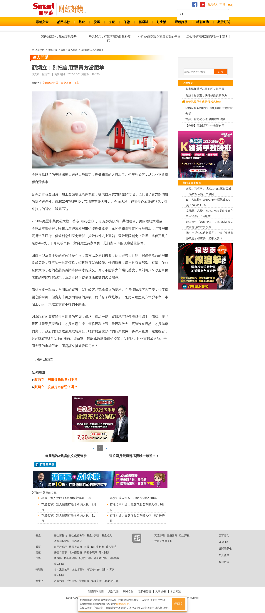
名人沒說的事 (62, 569)
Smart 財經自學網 (45, 9)
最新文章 (42, 22)
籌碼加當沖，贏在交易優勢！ (60, 36)
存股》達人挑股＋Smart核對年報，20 (66, 498)
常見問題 (175, 591)
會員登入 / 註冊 (216, 4)
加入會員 (221, 555)
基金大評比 (93, 535)
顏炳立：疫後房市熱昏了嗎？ (56, 387)
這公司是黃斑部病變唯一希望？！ (208, 36)
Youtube (220, 541)
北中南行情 (75, 552)
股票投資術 (75, 546)
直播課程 (172, 535)
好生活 (161, 22)
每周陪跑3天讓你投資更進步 (66, 456)
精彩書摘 (202, 22)
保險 (126, 22)
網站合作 (128, 591)
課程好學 (181, 22)
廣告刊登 (113, 591)
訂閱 (220, 71)
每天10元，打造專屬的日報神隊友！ (110, 38)
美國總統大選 (50, 82)
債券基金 (77, 540)
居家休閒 (59, 580)
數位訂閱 (223, 22)
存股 (86, 546)
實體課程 (159, 535)
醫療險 (58, 558)
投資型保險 (85, 558)
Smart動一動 (110, 580)
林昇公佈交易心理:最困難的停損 (159, 36)
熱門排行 (63, 22)
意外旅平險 (100, 558)
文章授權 (160, 591)
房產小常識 (90, 552)
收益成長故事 (62, 540)
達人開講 (111, 546)
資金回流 (66, 82)
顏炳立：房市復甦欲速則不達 (56, 380)
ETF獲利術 (97, 546)
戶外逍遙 (71, 580)
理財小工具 (108, 569)
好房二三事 (60, 552)
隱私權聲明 (144, 591)
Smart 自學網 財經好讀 (72, 9)
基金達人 (107, 535)
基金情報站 (60, 535)
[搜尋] (202, 14)
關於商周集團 (96, 591)
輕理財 (143, 22)
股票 (96, 22)
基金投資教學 (77, 535)
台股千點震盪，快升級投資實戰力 (206, 95)
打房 (76, 82)
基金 (81, 22)
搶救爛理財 (78, 569)
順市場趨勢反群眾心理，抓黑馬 (204, 88)
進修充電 (96, 580)
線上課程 (184, 535)
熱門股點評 (60, 546)
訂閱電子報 (222, 548)
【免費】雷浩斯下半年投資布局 (204, 125)
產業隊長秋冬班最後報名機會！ (204, 101)
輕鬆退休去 (93, 569)
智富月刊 (221, 535)
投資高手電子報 (163, 540)
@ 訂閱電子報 (45, 464)
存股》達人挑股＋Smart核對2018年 (133, 498)
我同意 (178, 604)
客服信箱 (221, 561)
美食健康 (84, 580)
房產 (111, 22)
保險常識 (114, 558)
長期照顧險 (70, 558)
